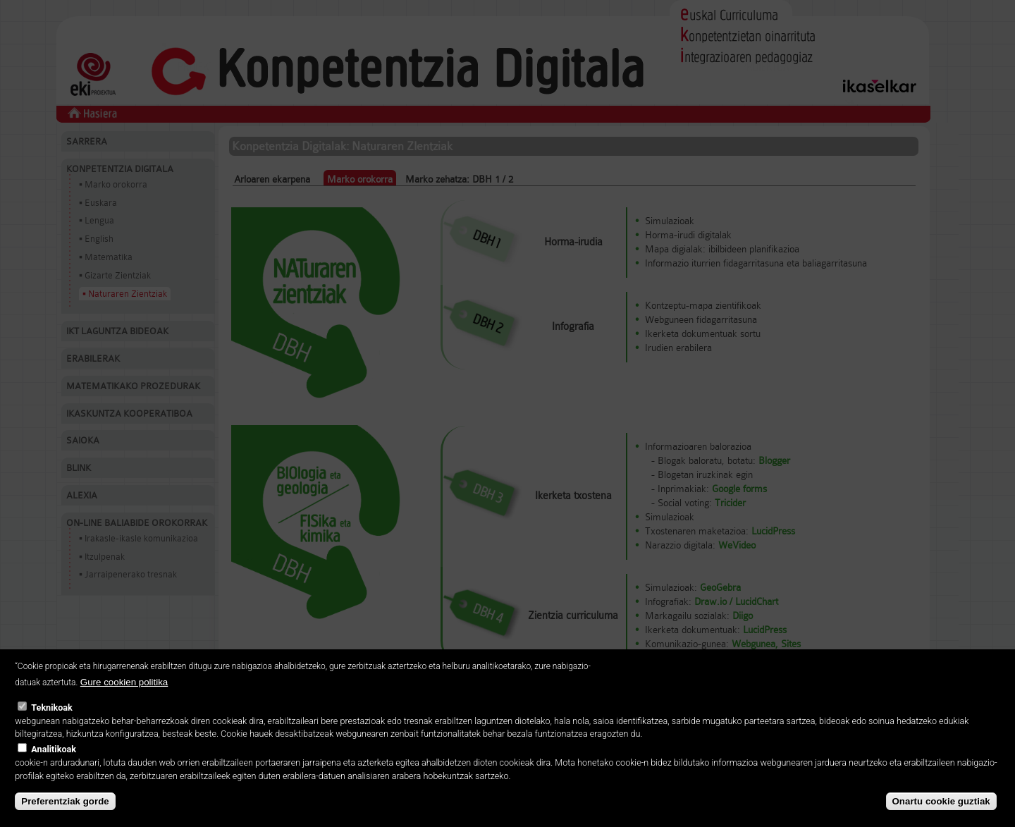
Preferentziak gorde (65, 816)
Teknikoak (51, 722)
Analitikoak (53, 764)
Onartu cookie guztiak (941, 816)
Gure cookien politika (124, 697)
